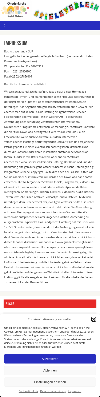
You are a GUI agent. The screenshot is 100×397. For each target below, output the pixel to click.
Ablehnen (50, 370)
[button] (94, 319)
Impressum (74, 391)
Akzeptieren (50, 359)
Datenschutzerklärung (53, 391)
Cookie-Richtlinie (28, 391)
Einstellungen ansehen (50, 382)
